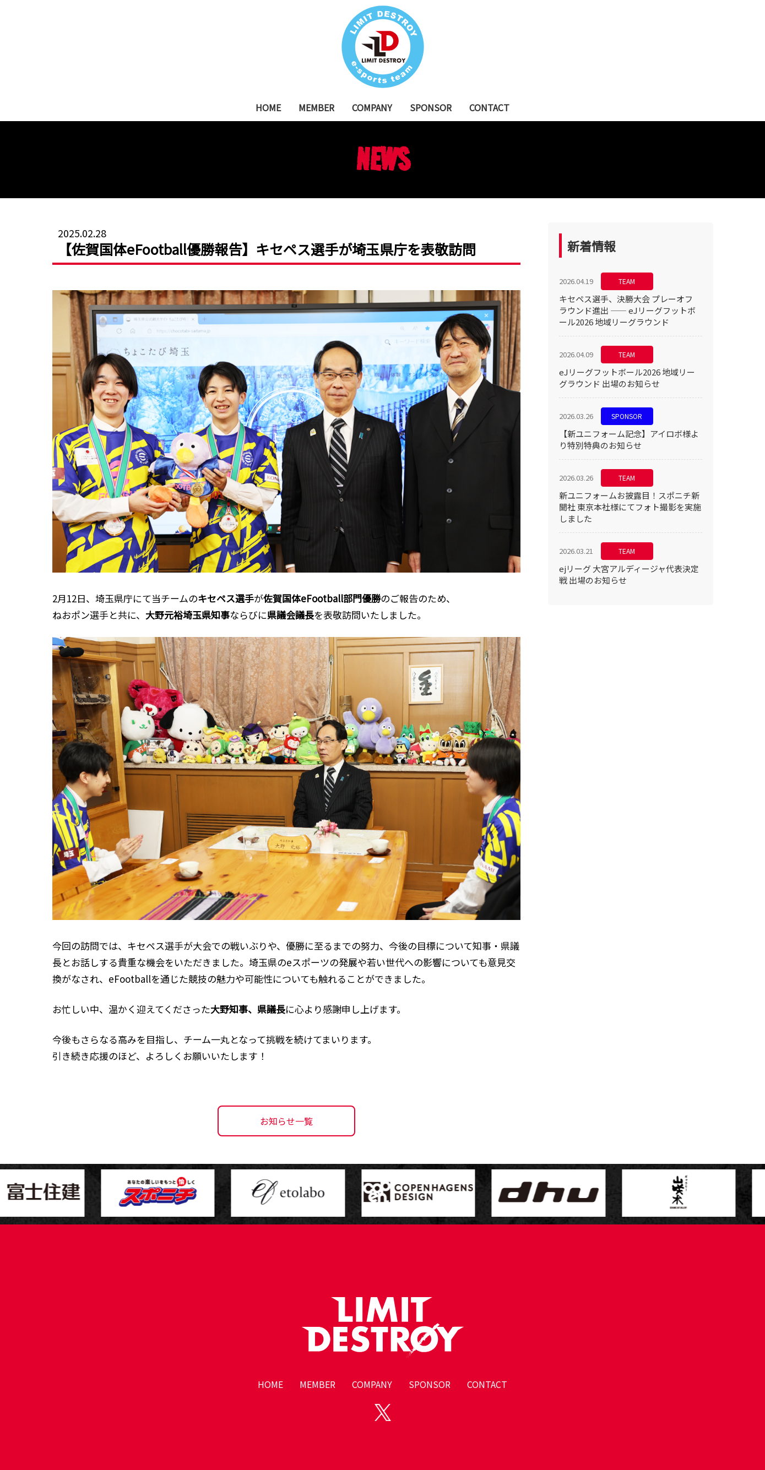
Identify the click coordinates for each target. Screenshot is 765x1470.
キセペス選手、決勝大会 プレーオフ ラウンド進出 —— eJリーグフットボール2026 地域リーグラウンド (627, 310)
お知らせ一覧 (286, 1121)
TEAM (626, 281)
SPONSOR (431, 107)
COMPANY (372, 107)
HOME (268, 107)
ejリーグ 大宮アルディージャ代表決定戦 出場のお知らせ (629, 574)
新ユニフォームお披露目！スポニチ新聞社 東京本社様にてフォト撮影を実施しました (630, 506)
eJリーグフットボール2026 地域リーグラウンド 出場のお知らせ (627, 377)
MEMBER (316, 107)
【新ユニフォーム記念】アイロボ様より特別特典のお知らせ (629, 439)
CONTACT (489, 107)
